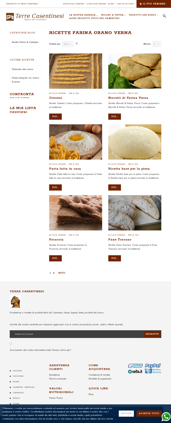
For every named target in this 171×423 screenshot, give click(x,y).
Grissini (55, 98)
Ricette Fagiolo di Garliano (25, 50)
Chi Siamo (17, 379)
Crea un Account (125, 4)
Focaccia (56, 240)
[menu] (114, 17)
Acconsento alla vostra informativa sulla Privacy (40, 359)
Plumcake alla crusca (22, 119)
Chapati (15, 178)
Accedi (111, 4)
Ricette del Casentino (73, 4)
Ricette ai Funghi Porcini (24, 59)
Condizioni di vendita (99, 383)
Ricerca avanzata (57, 387)
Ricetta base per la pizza (129, 169)
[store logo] (35, 17)
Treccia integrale (20, 199)
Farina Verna (56, 406)
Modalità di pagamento (100, 387)
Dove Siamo (18, 385)
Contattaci (18, 402)
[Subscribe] (152, 343)
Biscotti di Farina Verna (128, 98)
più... (55, 116)
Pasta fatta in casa (65, 169)
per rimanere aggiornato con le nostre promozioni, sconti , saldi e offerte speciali (66, 333)
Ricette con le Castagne (24, 76)
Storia (16, 391)
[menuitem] (83, 15)
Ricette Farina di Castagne (25, 42)
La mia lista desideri (96, 4)
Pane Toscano (119, 240)
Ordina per (54, 44)
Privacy (16, 407)
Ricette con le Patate (22, 68)
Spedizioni (54, 383)
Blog (91, 403)
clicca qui (64, 359)
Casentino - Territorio (24, 396)
